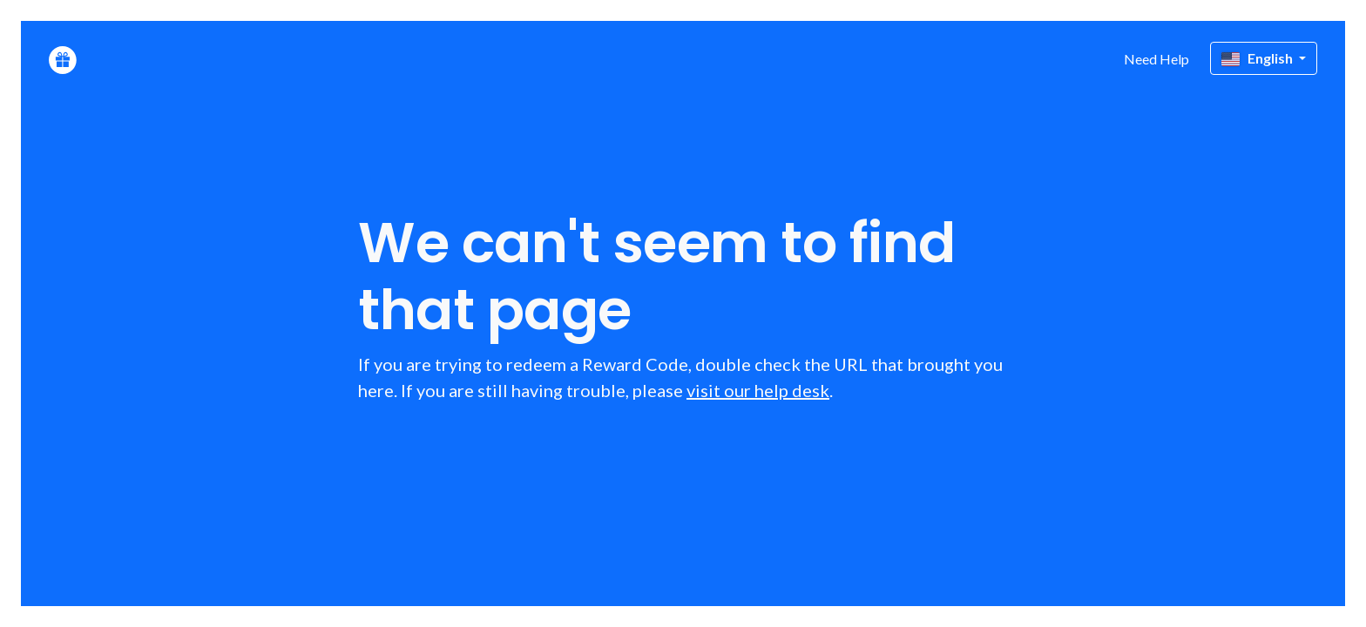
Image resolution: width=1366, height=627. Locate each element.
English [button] (1258, 58)
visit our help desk (757, 390)
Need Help (1156, 59)
